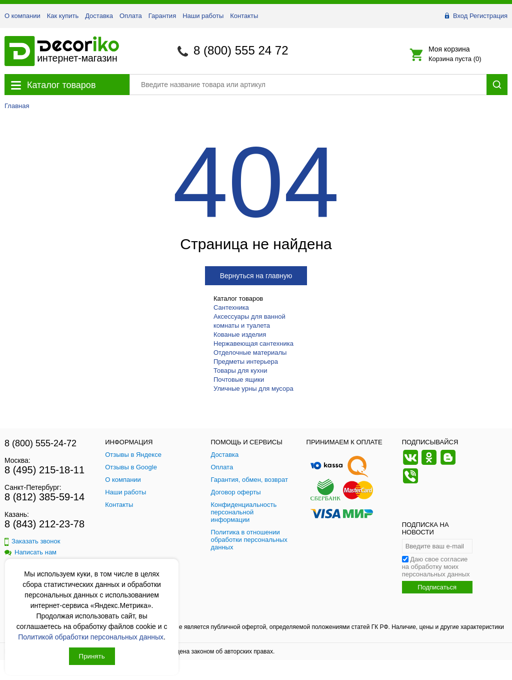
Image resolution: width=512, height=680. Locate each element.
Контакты (244, 16)
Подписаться (437, 587)
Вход (460, 16)
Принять (92, 656)
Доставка (99, 16)
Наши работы (203, 16)
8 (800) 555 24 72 (241, 50)
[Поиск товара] (308, 85)
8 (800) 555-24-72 (40, 443)
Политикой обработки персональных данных (91, 637)
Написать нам (30, 552)
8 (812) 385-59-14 (44, 496)
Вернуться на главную (256, 276)
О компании (22, 16)
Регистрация (489, 16)
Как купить (62, 16)
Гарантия (162, 16)
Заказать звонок (32, 541)
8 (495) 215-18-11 (44, 469)
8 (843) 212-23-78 (44, 523)
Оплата (131, 16)
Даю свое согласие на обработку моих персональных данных (436, 566)
